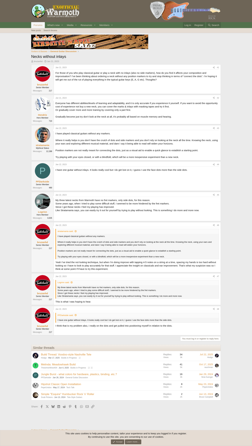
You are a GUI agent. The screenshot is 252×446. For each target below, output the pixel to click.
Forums (38, 25)
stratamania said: (65, 231)
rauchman (208, 367)
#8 (218, 309)
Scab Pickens (47, 397)
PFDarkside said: (65, 315)
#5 (218, 195)
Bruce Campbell (206, 397)
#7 (218, 276)
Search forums (50, 30)
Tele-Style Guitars (74, 397)
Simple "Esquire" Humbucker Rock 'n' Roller (67, 394)
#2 (218, 98)
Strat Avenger (207, 377)
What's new (53, 25)
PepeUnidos (46, 387)
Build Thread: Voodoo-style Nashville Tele (66, 354)
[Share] (214, 67)
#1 (218, 67)
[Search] (213, 25)
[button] (62, 25)
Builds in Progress (69, 358)
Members (104, 25)
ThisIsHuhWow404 (49, 368)
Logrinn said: (63, 282)
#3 (218, 128)
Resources (86, 25)
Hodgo (44, 358)
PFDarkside (46, 377)
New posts (36, 30)
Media (70, 25)
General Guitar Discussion (76, 377)
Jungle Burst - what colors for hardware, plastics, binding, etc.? (79, 374)
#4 (218, 164)
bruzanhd (38, 61)
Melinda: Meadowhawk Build (58, 364)
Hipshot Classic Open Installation (61, 384)
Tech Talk (70, 387)
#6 (218, 225)
